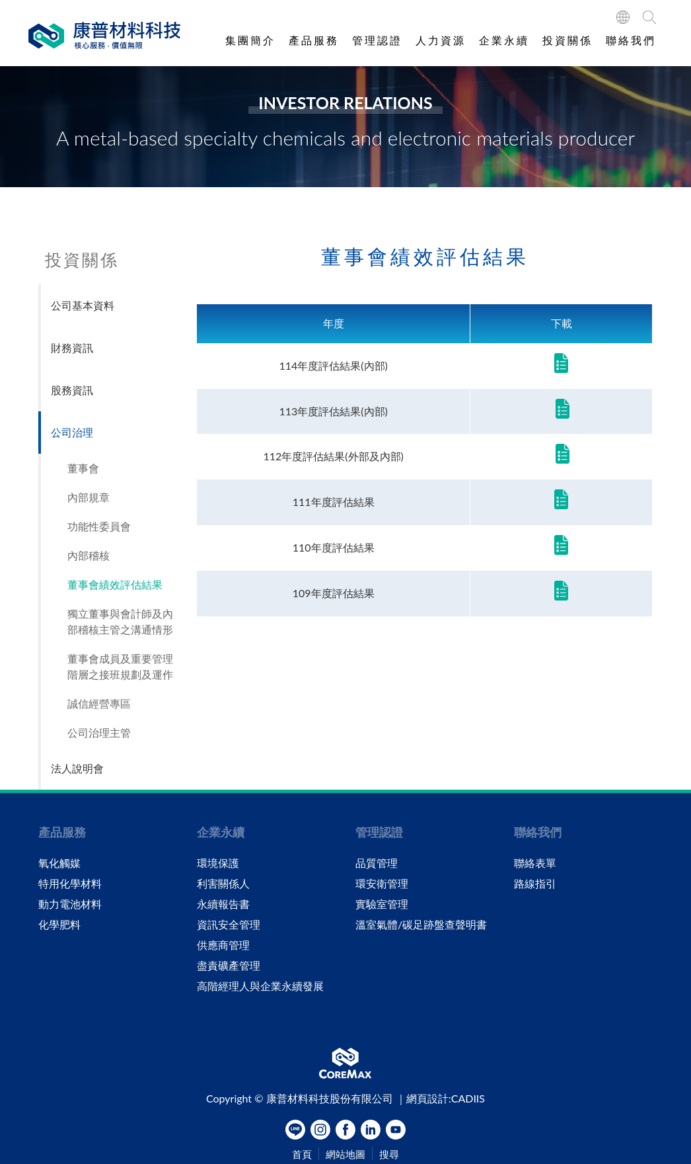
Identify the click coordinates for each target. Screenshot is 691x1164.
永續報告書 (223, 904)
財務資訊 (72, 347)
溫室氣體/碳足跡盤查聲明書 (421, 924)
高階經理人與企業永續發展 (260, 986)
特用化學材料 (70, 883)
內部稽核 (88, 555)
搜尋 (389, 1154)
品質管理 (376, 863)
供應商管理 (223, 945)
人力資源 (441, 40)
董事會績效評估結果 (115, 584)
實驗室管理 (381, 904)
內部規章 (88, 497)
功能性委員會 (99, 526)
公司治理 (72, 432)
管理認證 (377, 40)
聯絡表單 (535, 863)
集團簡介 (250, 40)
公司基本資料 (82, 305)
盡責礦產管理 (228, 965)
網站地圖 (345, 1154)
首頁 (302, 1154)
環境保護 (218, 863)
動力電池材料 (70, 904)
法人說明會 (77, 768)
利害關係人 (223, 883)
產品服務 (314, 40)
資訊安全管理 (228, 924)
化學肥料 (59, 924)
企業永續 (504, 40)
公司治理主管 (99, 732)
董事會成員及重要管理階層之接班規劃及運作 (120, 666)
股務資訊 (72, 390)
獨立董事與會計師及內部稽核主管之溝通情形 (120, 621)
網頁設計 (427, 1098)
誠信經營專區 (99, 703)
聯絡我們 (631, 40)
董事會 (83, 468)
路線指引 (535, 883)
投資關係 (567, 40)
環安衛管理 (381, 883)
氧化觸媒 (59, 863)
